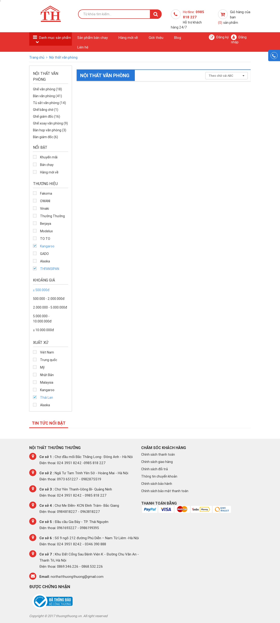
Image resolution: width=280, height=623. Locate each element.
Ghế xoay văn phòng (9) (50, 123)
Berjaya (45, 223)
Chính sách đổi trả (154, 469)
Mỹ (42, 367)
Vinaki (44, 208)
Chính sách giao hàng (157, 462)
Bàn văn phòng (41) (47, 96)
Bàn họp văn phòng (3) (49, 130)
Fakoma (46, 193)
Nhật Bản (47, 375)
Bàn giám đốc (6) (45, 137)
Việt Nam (47, 352)
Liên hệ (82, 47)
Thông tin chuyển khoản (159, 476)
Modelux (46, 231)
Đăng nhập (239, 39)
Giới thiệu (156, 37)
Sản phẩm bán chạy (92, 37)
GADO (44, 254)
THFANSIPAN (49, 269)
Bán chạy (47, 165)
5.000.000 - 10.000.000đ (42, 318)
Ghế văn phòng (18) (47, 89)
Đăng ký (219, 37)
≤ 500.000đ (41, 290)
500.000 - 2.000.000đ (48, 299)
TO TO (45, 239)
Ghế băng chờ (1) (45, 110)
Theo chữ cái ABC (226, 76)
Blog (177, 37)
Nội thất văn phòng (63, 57)
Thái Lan (46, 397)
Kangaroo (47, 246)
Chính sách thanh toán (158, 454)
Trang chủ (37, 57)
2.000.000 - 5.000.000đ (50, 307)
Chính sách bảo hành (156, 484)
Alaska (45, 261)
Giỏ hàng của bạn (234, 17)
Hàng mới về (128, 37)
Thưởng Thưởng (52, 216)
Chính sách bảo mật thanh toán (164, 491)
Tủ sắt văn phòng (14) (49, 103)
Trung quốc (48, 360)
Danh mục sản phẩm (55, 37)
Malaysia (46, 382)
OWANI (45, 201)
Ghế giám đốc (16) (46, 116)
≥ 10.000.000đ (43, 330)
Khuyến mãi (49, 157)
